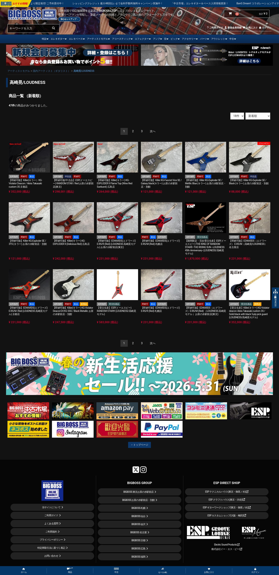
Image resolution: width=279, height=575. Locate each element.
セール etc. (162, 570)
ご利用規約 (51, 531)
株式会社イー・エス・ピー (226, 549)
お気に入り (250, 27)
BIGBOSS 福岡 (138, 556)
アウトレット (218, 38)
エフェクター (142, 38)
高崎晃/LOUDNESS (83, 70)
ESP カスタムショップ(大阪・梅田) (226, 515)
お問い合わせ (51, 555)
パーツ (203, 38)
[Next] (152, 131)
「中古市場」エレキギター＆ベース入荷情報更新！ (221, 3)
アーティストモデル (97, 38)
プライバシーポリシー (51, 539)
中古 (231, 38)
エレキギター (58, 38)
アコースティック (121, 38)
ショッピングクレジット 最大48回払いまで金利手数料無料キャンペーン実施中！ (139, 3)
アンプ (156, 38)
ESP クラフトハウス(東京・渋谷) (227, 499)
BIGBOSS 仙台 (138, 516)
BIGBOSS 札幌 (138, 508)
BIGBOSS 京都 (138, 540)
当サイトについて (51, 507)
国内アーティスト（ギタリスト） (51, 70)
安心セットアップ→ (69, 19)
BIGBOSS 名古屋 (138, 532)
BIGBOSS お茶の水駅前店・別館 (138, 500)
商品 (70, 570)
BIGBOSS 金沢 (138, 524)
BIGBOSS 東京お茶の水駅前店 (138, 491)
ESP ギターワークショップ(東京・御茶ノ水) (227, 507)
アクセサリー (189, 38)
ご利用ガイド (215, 27)
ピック (174, 38)
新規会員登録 (232, 27)
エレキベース (76, 38)
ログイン (265, 27)
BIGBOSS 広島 (138, 548)
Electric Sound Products (226, 544)
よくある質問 (51, 523)
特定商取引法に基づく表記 (51, 547)
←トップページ (139, 444)
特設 (44, 38)
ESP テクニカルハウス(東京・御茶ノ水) (227, 491)
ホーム (24, 571)
